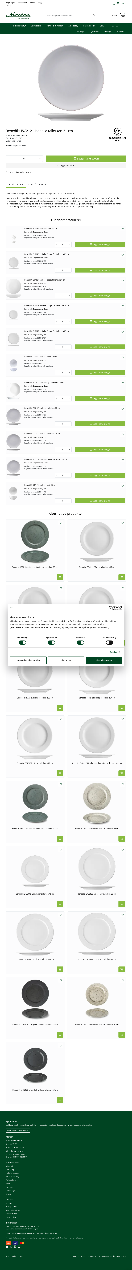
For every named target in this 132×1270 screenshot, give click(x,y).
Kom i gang (10, 1169)
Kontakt (120, 31)
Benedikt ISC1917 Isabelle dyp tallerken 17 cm (44, 382)
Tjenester (94, 31)
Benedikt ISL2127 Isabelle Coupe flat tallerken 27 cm (46, 331)
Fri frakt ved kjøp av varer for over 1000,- (22, 1226)
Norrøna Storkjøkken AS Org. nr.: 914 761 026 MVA (16, 1155)
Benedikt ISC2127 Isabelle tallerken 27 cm (42, 408)
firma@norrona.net (14, 1140)
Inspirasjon (10, 2)
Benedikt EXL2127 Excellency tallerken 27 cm (97, 959)
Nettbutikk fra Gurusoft (15, 1256)
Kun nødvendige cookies (28, 660)
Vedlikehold (22, 2)
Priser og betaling (12, 1176)
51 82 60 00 (11, 1144)
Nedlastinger (10, 1190)
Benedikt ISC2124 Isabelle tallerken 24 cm (42, 433)
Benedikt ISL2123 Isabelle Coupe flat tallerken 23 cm (46, 254)
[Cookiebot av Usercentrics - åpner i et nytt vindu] (111, 608)
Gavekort (9, 1187)
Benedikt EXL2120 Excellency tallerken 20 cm (97, 894)
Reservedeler (89, 25)
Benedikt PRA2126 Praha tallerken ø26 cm (35, 698)
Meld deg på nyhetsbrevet (18, 1130)
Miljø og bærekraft (13, 1210)
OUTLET (115, 25)
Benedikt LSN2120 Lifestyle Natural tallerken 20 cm (97, 1024)
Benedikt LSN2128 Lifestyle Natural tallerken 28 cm (97, 828)
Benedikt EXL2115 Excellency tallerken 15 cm (35, 894)
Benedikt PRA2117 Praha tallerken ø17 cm (97, 567)
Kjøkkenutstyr (19, 25)
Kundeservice (12, 1162)
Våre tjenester (11, 1207)
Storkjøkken (36, 25)
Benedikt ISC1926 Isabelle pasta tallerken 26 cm (44, 280)
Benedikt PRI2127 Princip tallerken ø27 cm (35, 763)
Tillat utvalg (66, 660)
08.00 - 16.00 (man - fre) (16, 1147)
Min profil (9, 1166)
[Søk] (69, 15)
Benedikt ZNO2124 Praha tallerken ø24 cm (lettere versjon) (97, 763)
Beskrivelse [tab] (16, 184)
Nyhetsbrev (11, 1121)
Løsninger (80, 31)
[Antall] (24, 159)
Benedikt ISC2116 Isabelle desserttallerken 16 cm (45, 459)
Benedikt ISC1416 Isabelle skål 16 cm (40, 485)
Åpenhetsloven (11, 1214)
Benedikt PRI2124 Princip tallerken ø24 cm (97, 698)
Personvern (91, 1256)
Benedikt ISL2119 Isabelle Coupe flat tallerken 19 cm (46, 305)
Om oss (32, 2)
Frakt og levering (12, 1180)
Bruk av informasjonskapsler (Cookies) (111, 1256)
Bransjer (108, 31)
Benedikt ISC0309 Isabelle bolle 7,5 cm (40, 228)
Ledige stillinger (12, 1217)
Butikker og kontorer (14, 1151)
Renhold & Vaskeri (55, 25)
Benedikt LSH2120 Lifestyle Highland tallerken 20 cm (35, 1090)
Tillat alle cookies (104, 660)
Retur (8, 1183)
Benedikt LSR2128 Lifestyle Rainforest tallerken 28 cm (35, 567)
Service (103, 25)
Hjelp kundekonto (12, 1173)
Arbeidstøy (73, 25)
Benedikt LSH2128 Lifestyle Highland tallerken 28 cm (35, 1024)
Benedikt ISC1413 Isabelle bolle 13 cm (40, 356)
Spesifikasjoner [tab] (37, 184)
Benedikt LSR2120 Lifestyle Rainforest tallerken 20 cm (35, 828)
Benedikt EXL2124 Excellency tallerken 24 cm (35, 959)
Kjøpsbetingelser (79, 1256)
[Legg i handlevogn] (86, 159)
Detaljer (113, 652)
